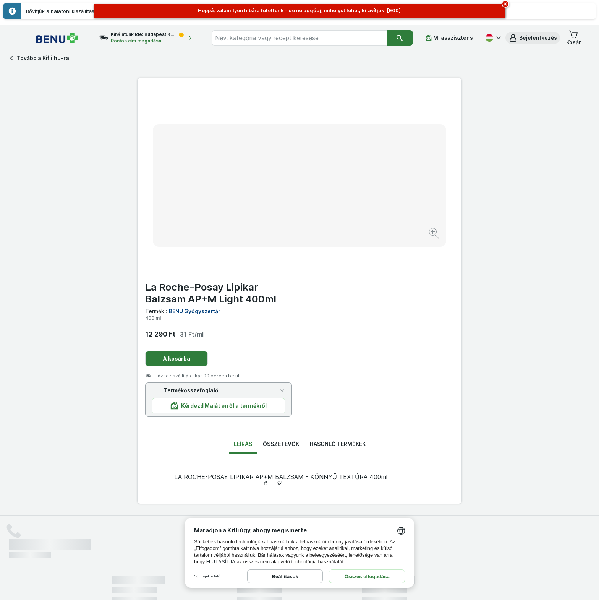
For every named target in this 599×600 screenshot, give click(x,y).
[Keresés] (400, 38)
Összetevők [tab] (281, 260)
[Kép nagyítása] (272, 209)
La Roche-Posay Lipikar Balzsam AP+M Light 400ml (372, 109)
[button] (532, 38)
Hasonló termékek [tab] (338, 260)
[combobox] (306, 38)
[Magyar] (492, 38)
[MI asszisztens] (449, 38)
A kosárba (338, 174)
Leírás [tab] (243, 260)
